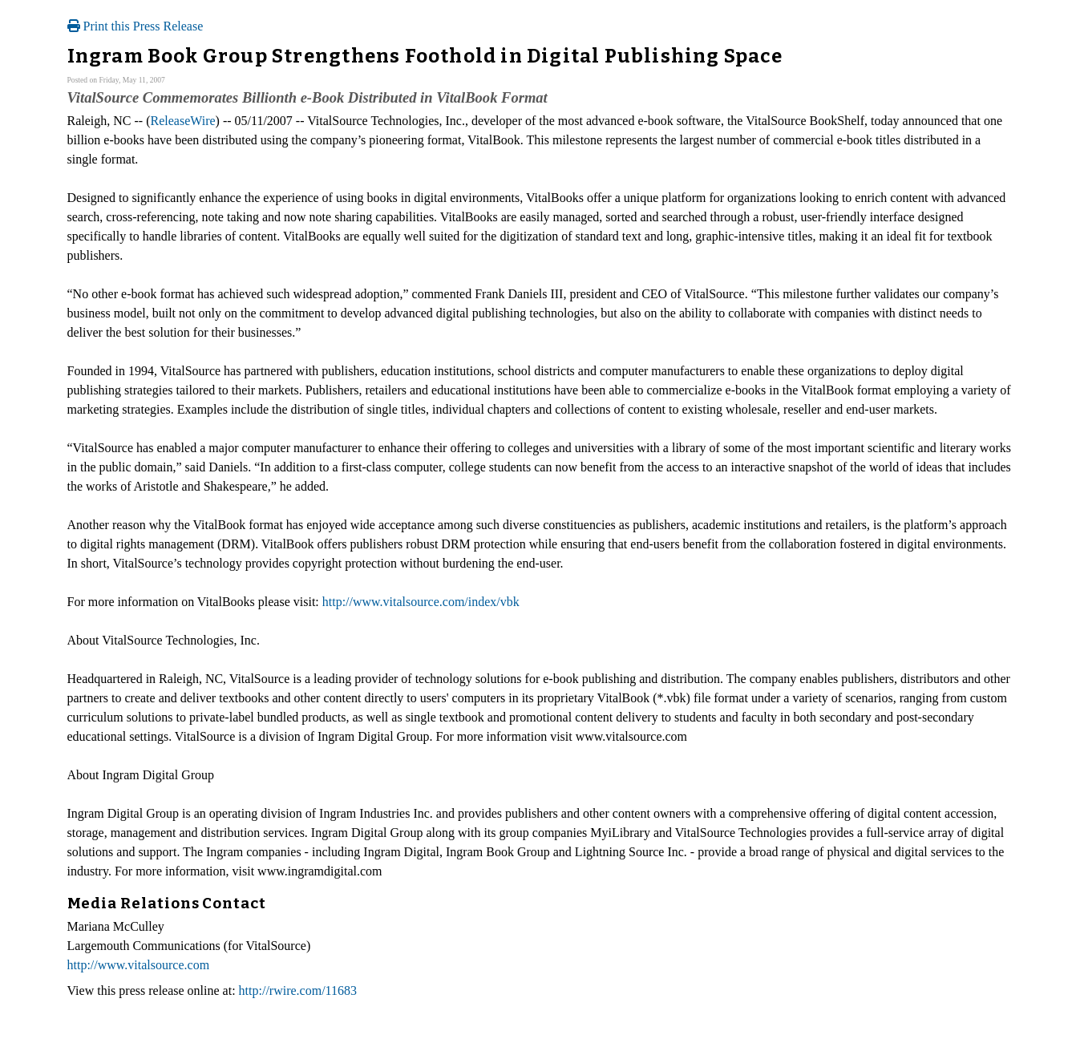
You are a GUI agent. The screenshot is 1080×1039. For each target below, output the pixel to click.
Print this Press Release (135, 26)
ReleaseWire (182, 120)
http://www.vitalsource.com (138, 965)
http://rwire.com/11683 (298, 990)
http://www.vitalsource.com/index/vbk (421, 601)
